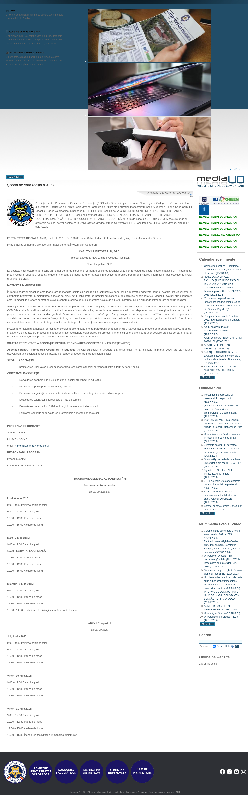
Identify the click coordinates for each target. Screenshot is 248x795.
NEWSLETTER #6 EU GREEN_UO (218, 216)
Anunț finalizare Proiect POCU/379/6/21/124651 (216, 331)
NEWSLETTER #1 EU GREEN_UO (218, 246)
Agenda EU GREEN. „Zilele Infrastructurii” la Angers (218, 474)
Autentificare (235, 169)
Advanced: (208, 646)
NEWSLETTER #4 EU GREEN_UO (218, 228)
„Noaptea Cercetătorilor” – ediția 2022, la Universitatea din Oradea (222, 320)
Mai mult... (207, 377)
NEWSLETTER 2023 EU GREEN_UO (219, 234)
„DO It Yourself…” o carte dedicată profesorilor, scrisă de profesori (222, 484)
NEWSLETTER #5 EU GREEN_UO (218, 222)
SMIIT (177, 792)
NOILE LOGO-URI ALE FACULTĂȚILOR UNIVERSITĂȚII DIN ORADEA (221, 280)
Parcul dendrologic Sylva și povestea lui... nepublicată (218, 398)
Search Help (225, 646)
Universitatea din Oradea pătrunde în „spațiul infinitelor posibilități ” (222, 438)
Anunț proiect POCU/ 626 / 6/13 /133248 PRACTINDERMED (221, 370)
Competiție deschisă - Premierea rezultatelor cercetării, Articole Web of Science (222, 270)
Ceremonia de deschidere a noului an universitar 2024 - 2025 (222, 534)
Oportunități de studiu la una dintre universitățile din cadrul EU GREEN (222, 463)
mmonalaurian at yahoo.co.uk (32, 445)
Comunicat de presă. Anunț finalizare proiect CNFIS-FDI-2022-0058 (222, 291)
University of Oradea (222, 613)
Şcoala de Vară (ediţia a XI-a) (30, 185)
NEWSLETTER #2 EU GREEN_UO (218, 240)
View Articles (15, 177)
